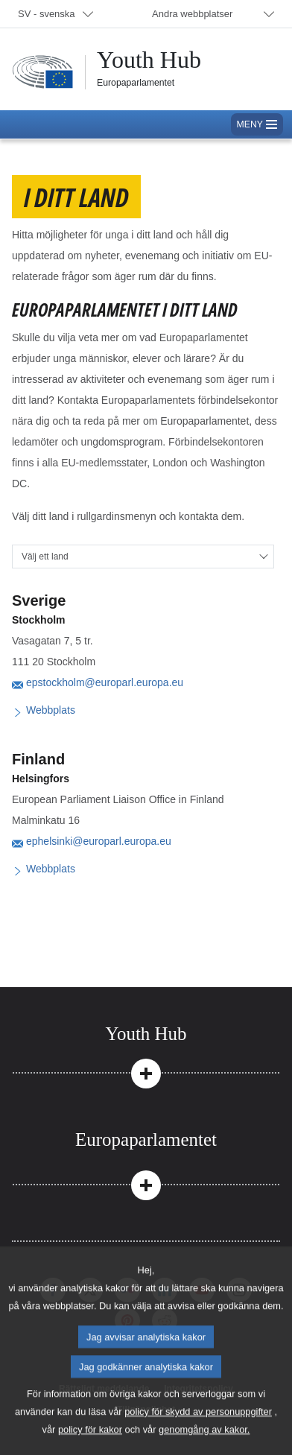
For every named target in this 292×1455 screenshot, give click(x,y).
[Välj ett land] (143, 556)
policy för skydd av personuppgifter (198, 1431)
